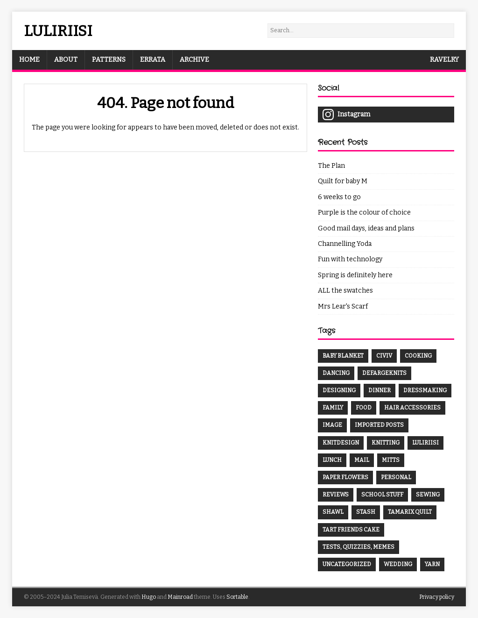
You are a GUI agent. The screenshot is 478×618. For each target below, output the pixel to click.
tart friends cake (351, 529)
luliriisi (425, 442)
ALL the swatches (345, 291)
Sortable (237, 597)
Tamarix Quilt (410, 512)
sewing (428, 494)
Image (332, 425)
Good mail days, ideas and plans (366, 228)
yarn (432, 564)
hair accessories (412, 407)
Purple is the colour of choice (364, 212)
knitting (386, 442)
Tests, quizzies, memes (358, 547)
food (364, 407)
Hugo (148, 597)
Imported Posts (379, 425)
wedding (398, 564)
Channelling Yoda (345, 244)
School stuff (382, 494)
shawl (333, 512)
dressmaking (425, 390)
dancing (336, 373)
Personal (396, 477)
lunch (332, 460)
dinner (379, 390)
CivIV (384, 355)
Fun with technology (350, 259)
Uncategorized (347, 564)
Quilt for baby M (342, 181)
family (333, 407)
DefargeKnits (384, 373)
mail (361, 460)
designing (339, 390)
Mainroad (180, 597)
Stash (365, 512)
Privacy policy (436, 597)
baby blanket (343, 355)
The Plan (331, 166)
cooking (418, 355)
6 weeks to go (339, 197)
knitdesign (341, 442)
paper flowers (345, 477)
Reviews (336, 494)
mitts (391, 460)
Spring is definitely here (355, 275)
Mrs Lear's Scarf (343, 306)
